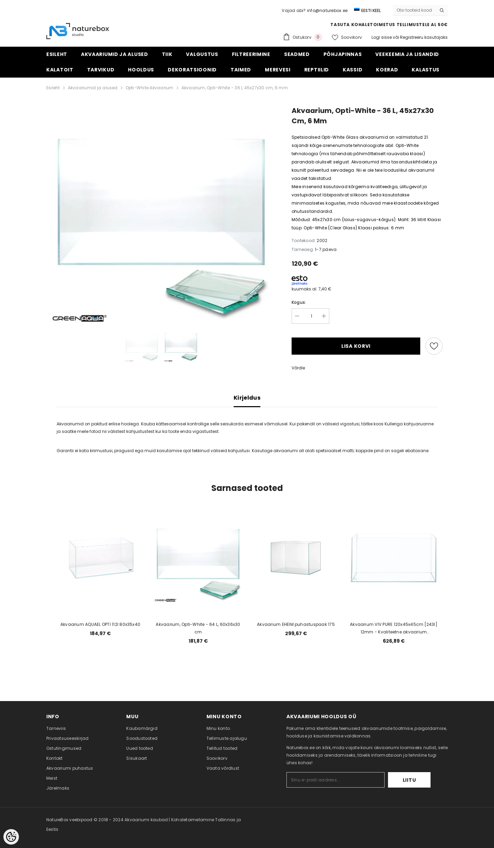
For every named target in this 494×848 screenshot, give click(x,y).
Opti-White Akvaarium (150, 88)
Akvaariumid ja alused (93, 88)
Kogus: (299, 302)
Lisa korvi (355, 346)
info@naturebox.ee (327, 10)
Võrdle (298, 368)
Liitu (409, 780)
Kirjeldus (247, 398)
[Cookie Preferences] (11, 837)
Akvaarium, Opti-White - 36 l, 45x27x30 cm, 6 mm (234, 88)
